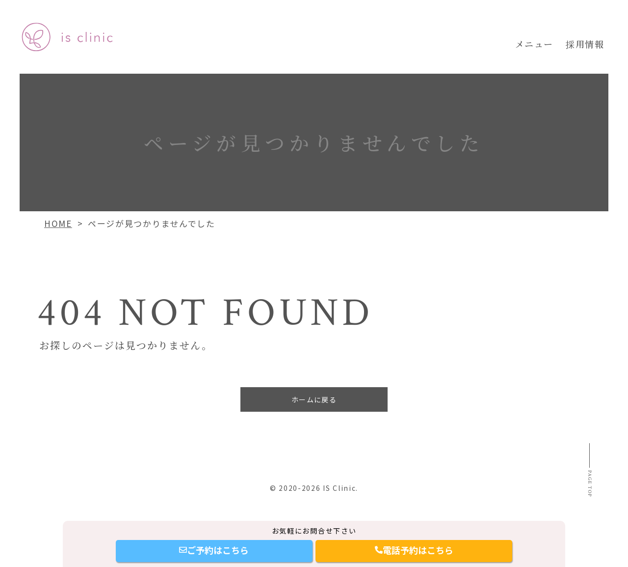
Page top (587, 502)
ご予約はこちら (214, 549)
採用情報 (585, 43)
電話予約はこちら (414, 549)
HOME (58, 223)
